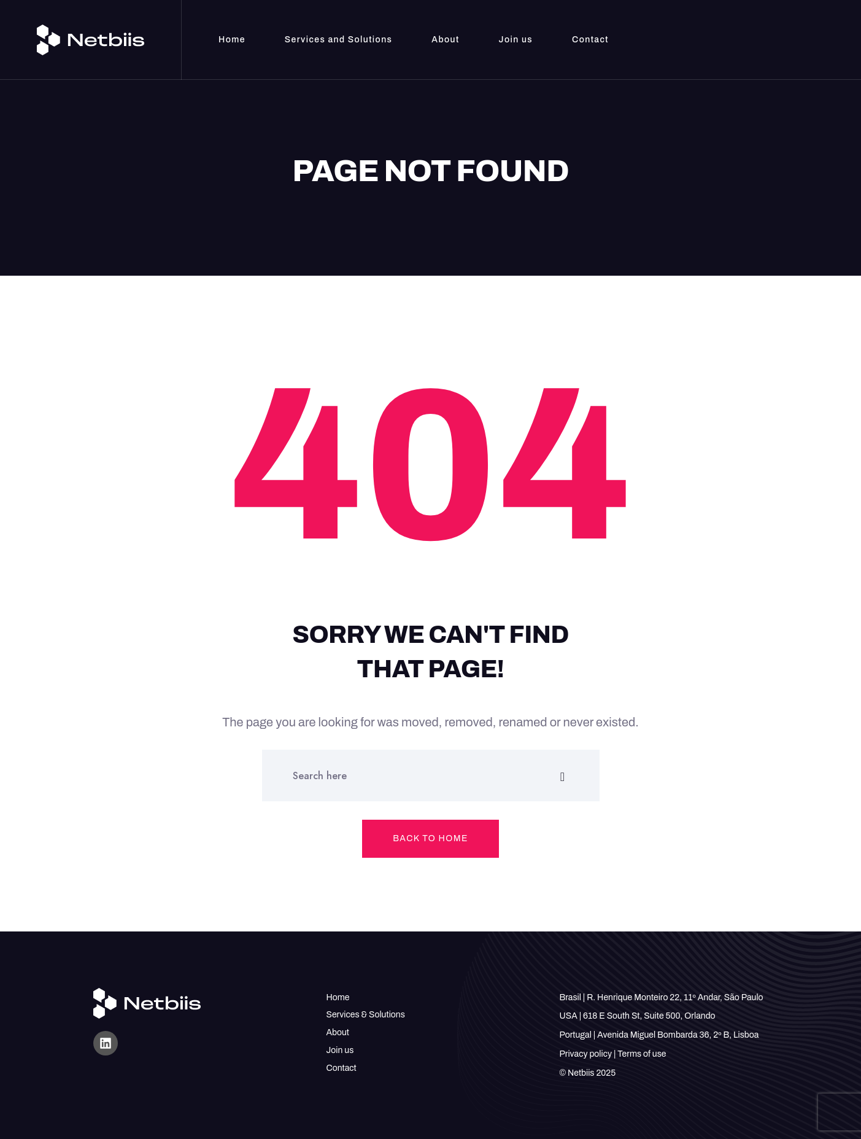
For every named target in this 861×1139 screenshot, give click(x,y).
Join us (516, 39)
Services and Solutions (338, 39)
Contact (590, 39)
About (445, 39)
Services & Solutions (365, 1014)
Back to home (430, 838)
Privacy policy (586, 1054)
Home (231, 39)
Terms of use (641, 1054)
